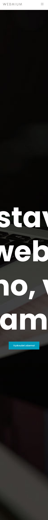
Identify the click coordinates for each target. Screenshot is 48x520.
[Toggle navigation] (42, 4)
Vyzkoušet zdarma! (24, 345)
